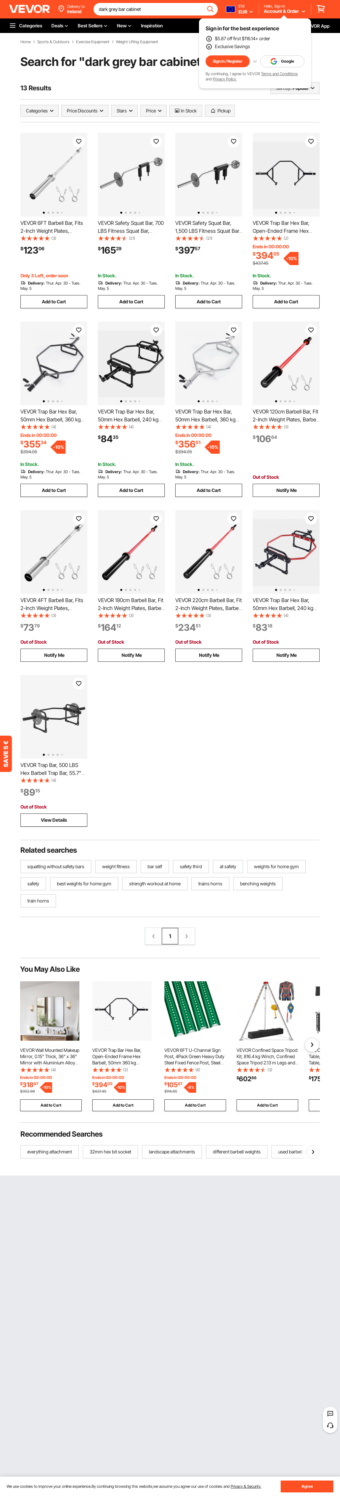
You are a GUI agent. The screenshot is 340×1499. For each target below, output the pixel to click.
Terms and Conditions (279, 73)
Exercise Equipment (92, 42)
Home (25, 42)
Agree (307, 1486)
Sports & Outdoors (53, 42)
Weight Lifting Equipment (137, 42)
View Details (54, 820)
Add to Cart (54, 301)
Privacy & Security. (246, 1486)
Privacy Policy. (225, 78)
